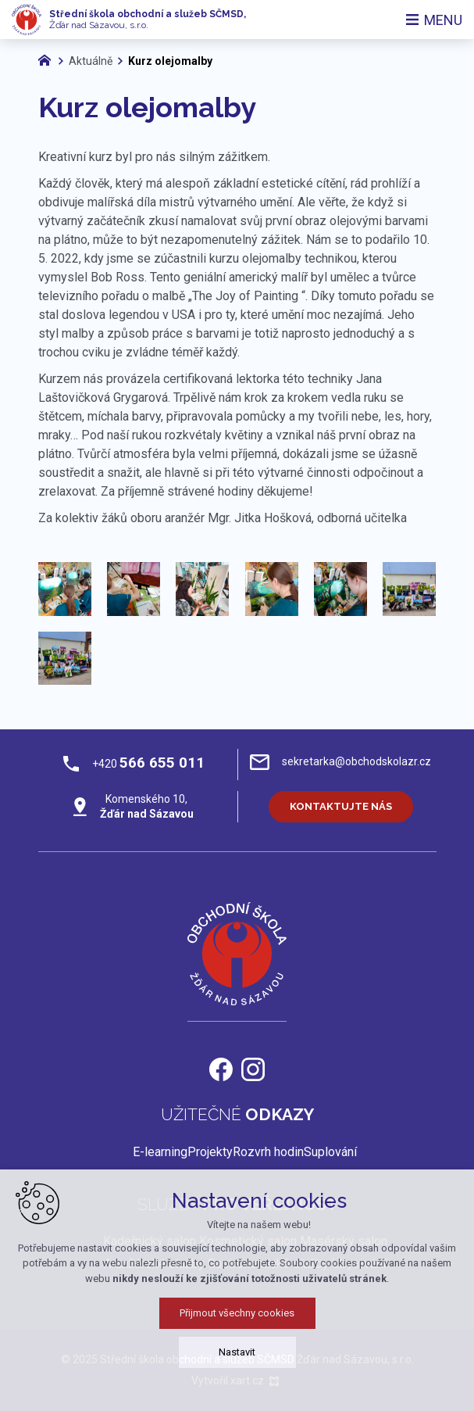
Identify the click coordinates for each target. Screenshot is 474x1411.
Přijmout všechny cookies (237, 1335)
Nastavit (237, 1374)
